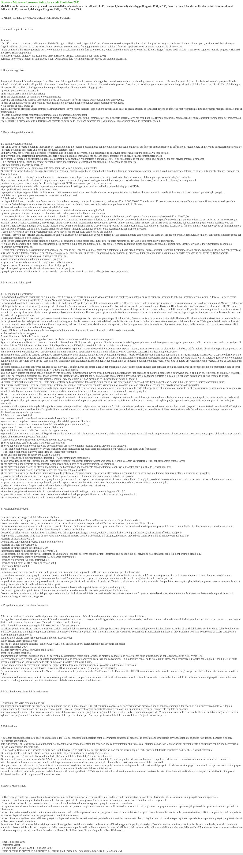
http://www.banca (92, 756)
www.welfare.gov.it (114, 587)
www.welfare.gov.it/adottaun (17, 596)
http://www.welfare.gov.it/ (14, 210)
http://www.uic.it (99, 753)
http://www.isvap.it (115, 759)
